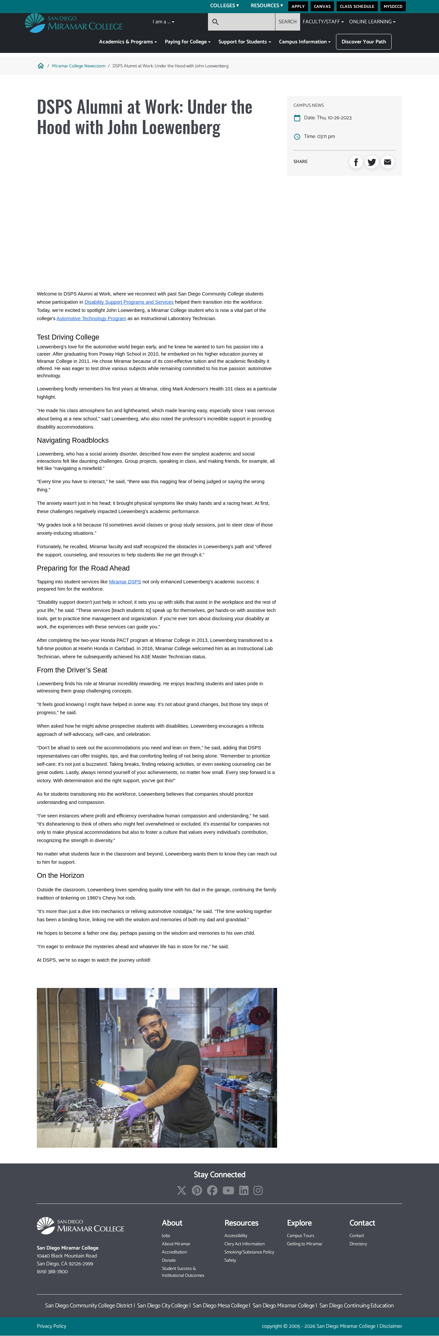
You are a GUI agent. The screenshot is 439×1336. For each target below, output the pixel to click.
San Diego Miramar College (284, 1306)
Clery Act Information (244, 1244)
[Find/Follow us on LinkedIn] (243, 1192)
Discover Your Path (364, 41)
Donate (169, 1260)
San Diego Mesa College (220, 1306)
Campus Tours (300, 1236)
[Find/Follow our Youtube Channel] (228, 1192)
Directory (358, 1244)
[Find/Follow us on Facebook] (212, 1192)
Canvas (322, 6)
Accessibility (235, 1236)
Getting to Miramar (305, 1244)
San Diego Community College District (88, 1306)
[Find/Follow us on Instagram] (258, 1192)
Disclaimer (390, 1326)
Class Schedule (357, 6)
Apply (298, 6)
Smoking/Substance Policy (249, 1252)
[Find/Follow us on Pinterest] (197, 1192)
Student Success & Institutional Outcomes (183, 1272)
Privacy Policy (51, 1326)
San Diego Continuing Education (357, 1306)
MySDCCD (393, 6)
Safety (230, 1260)
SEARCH (288, 21)
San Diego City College (162, 1306)
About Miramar (176, 1244)
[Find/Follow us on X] (181, 1192)
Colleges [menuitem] (220, 6)
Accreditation (174, 1252)
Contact (356, 1236)
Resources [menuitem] (263, 6)
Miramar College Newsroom (78, 66)
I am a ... (161, 21)
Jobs (166, 1236)
